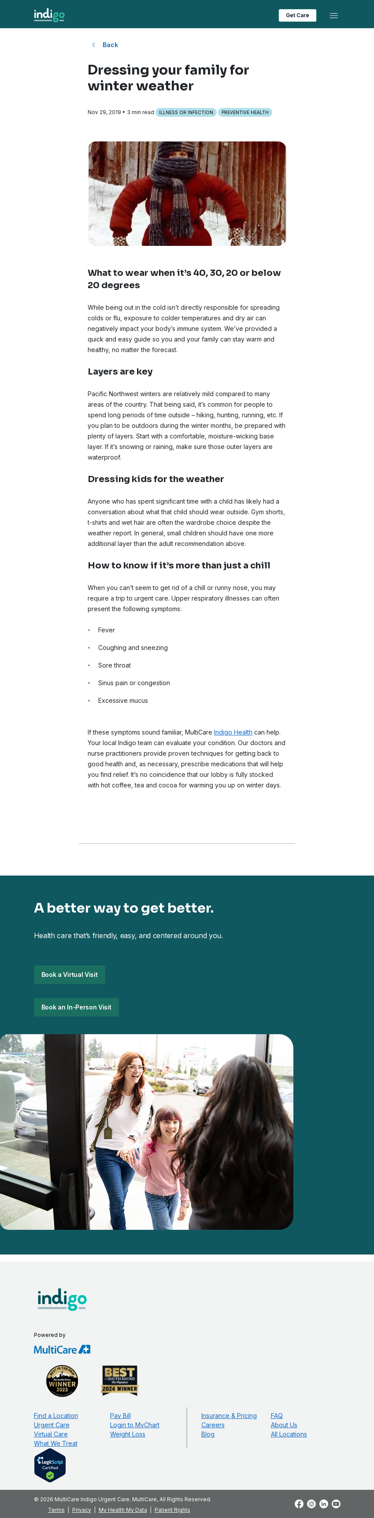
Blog (208, 1434)
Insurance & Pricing (229, 1415)
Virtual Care (51, 1434)
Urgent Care (52, 1425)
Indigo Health (233, 732)
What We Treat (56, 1443)
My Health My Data (123, 1510)
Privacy (81, 1510)
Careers (213, 1425)
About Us (284, 1425)
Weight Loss (127, 1434)
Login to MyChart (134, 1425)
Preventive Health (245, 112)
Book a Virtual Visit (69, 974)
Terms (56, 1510)
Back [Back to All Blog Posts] (110, 44)
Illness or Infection (186, 112)
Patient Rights (172, 1510)
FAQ (277, 1415)
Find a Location (56, 1415)
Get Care (297, 15)
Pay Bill (120, 1415)
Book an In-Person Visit (76, 1007)
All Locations (289, 1434)
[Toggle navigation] (334, 15)
